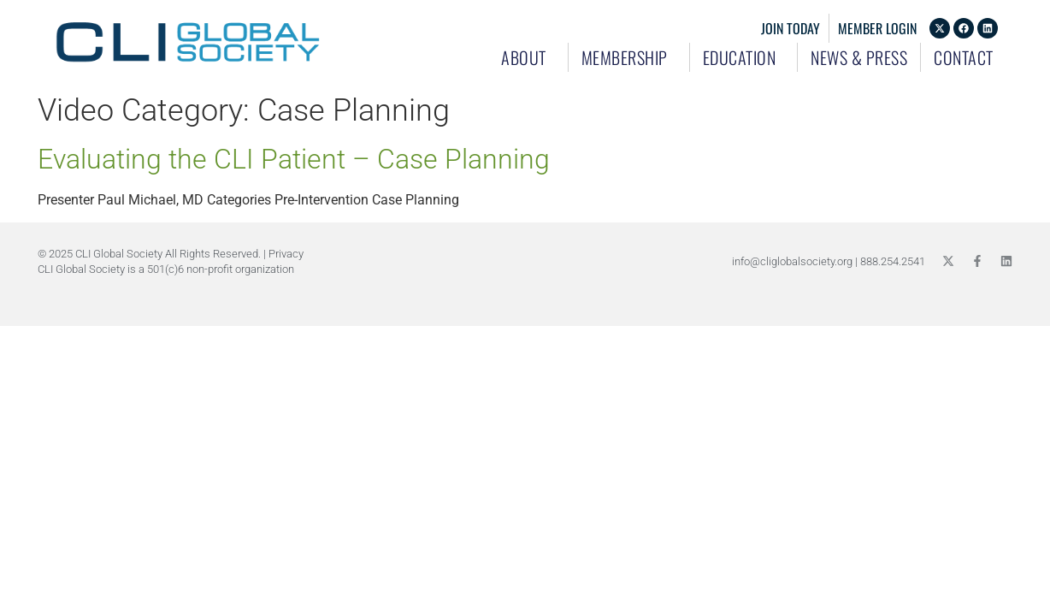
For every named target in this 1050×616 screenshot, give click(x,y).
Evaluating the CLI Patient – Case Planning (294, 159)
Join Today (790, 28)
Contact (964, 57)
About (528, 57)
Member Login (877, 28)
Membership (628, 57)
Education (744, 57)
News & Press (859, 57)
